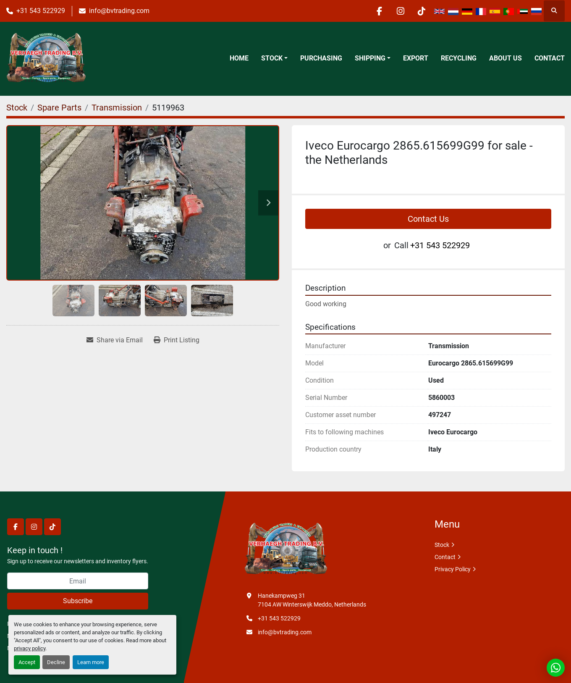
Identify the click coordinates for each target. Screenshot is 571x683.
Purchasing (321, 58)
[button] (274, 58)
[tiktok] (421, 10)
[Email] (77, 581)
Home (239, 58)
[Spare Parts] (59, 107)
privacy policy (29, 648)
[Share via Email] (114, 340)
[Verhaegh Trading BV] (285, 549)
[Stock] (16, 107)
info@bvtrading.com (119, 11)
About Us (505, 58)
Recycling (459, 58)
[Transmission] (117, 107)
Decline (56, 662)
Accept (26, 662)
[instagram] (400, 10)
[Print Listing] (176, 340)
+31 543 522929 (40, 11)
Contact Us (428, 219)
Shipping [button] (370, 58)
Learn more (90, 662)
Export (415, 58)
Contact (549, 58)
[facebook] (378, 10)
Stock (272, 58)
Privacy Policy (453, 569)
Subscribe (77, 601)
